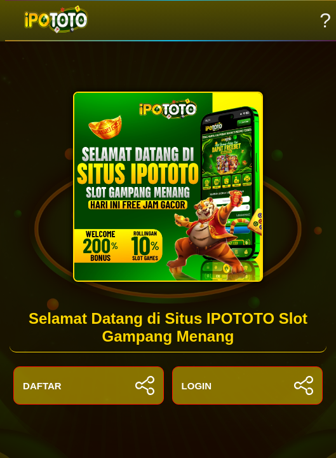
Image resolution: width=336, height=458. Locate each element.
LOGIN (247, 385)
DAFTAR (88, 385)
